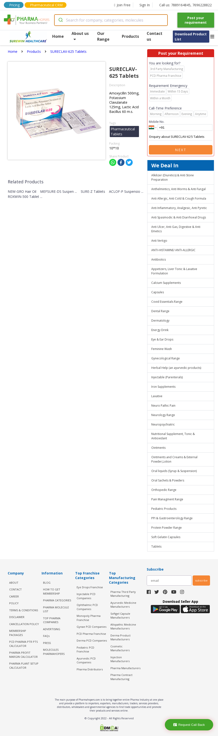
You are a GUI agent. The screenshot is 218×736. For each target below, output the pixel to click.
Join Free (122, 5)
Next (181, 149)
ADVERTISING (51, 629)
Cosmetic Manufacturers (120, 648)
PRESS (47, 643)
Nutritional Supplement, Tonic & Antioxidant (173, 436)
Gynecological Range (165, 358)
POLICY (14, 603)
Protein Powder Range (166, 528)
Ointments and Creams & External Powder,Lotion (174, 459)
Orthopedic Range (163, 490)
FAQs (46, 636)
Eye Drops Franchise (90, 587)
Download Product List (191, 36)
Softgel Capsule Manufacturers (120, 616)
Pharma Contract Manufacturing (121, 677)
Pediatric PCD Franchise (85, 649)
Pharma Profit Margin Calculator (23, 655)
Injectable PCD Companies (86, 596)
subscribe (201, 580)
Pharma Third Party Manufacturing (123, 594)
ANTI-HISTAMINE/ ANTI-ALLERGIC (173, 250)
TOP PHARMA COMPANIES (51, 620)
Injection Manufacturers (120, 659)
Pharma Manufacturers (125, 668)
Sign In (144, 5)
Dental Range (160, 311)
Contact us (154, 36)
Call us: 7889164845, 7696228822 (185, 5)
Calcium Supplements (166, 283)
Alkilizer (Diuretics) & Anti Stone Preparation (172, 177)
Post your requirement (196, 20)
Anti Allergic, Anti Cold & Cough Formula (178, 198)
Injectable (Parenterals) (167, 377)
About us (80, 36)
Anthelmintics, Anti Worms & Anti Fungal (178, 189)
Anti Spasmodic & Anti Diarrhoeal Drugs (178, 217)
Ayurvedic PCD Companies (86, 660)
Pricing (14, 5)
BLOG (47, 582)
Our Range (103, 36)
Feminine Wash (161, 349)
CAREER (14, 596)
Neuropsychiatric (163, 424)
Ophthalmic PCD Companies (87, 607)
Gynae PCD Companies (91, 626)
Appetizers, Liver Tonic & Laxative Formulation (174, 271)
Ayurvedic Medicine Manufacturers (123, 605)
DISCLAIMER (16, 617)
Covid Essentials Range (166, 302)
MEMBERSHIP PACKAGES (17, 633)
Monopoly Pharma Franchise (89, 618)
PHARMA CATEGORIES (57, 600)
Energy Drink (159, 330)
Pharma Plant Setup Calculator (23, 665)
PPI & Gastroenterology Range (172, 518)
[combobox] (111, 20)
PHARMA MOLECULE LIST (56, 609)
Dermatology (160, 320)
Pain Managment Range (167, 499)
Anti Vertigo (159, 241)
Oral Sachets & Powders (167, 480)
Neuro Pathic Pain (163, 405)
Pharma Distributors (90, 669)
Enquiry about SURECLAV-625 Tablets (180, 136)
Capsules (157, 292)
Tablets (156, 546)
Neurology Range (163, 415)
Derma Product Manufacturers (120, 637)
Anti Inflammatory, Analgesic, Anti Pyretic (179, 208)
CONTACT (15, 589)
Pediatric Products (163, 509)
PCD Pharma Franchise (91, 633)
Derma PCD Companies (92, 640)
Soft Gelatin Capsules (165, 537)
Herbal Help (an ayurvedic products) (176, 368)
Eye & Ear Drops (162, 339)
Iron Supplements (163, 387)
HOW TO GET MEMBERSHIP (51, 591)
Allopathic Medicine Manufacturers (123, 626)
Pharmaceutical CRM (46, 5)
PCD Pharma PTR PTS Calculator (23, 644)
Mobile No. (156, 121)
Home (58, 36)
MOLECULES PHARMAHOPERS (54, 652)
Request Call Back (189, 725)
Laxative (156, 396)
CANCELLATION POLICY (24, 624)
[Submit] (60, 20)
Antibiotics (158, 259)
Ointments (158, 448)
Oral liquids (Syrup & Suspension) (174, 471)
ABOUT (13, 582)
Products (130, 36)
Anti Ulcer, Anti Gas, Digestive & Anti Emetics (175, 229)
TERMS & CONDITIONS (23, 610)
